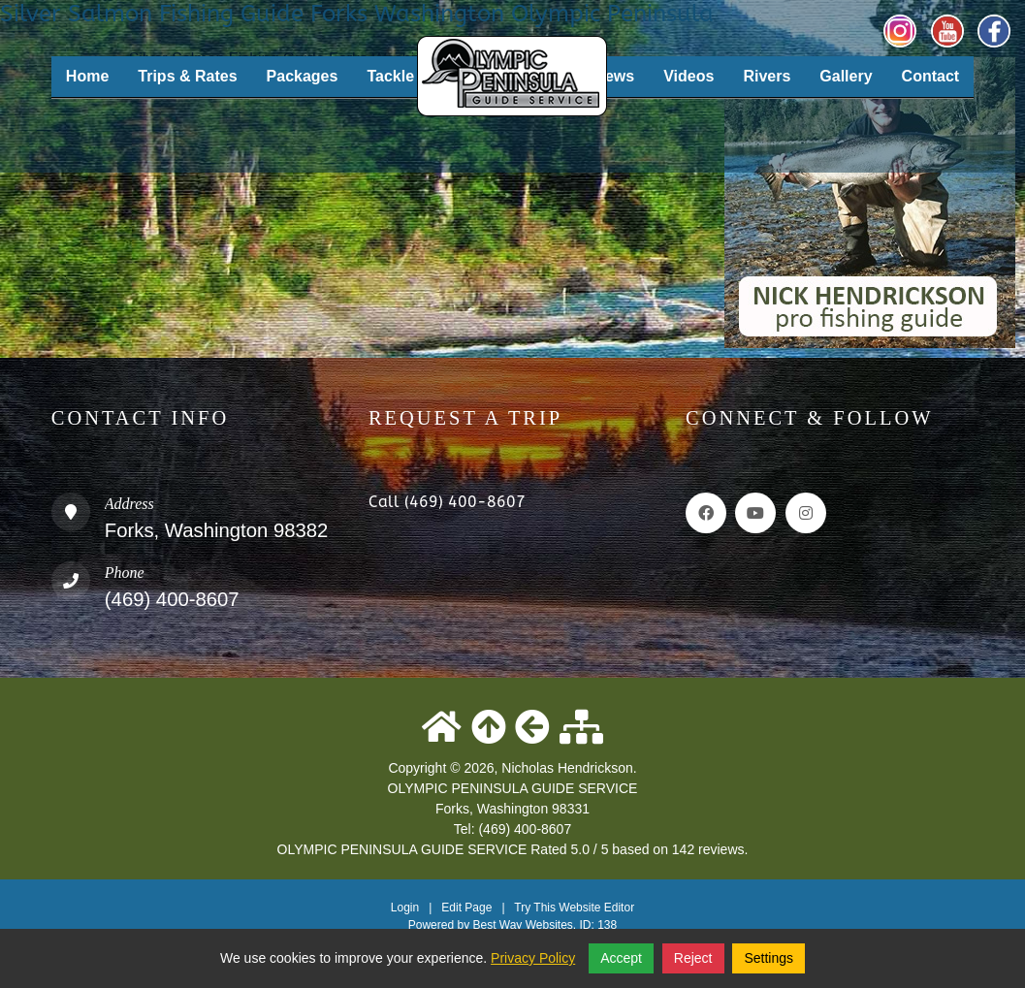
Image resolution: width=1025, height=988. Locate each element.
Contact (931, 76)
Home (87, 76)
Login (405, 907)
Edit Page (468, 907)
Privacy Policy (533, 958)
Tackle (390, 76)
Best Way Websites (522, 925)
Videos (688, 76)
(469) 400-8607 (172, 599)
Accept (621, 958)
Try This (535, 907)
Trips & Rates (187, 76)
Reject (693, 958)
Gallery (845, 76)
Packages (302, 76)
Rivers (766, 76)
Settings (768, 958)
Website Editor (596, 907)
